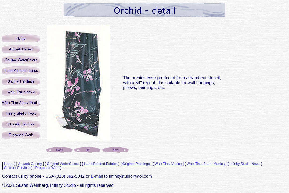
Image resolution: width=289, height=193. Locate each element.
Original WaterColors (63, 164)
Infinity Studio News (245, 164)
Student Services (17, 168)
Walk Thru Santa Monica (206, 164)
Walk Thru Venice (168, 164)
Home (8, 164)
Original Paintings (136, 164)
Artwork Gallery (30, 164)
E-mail (97, 176)
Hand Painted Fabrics (101, 164)
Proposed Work (47, 168)
